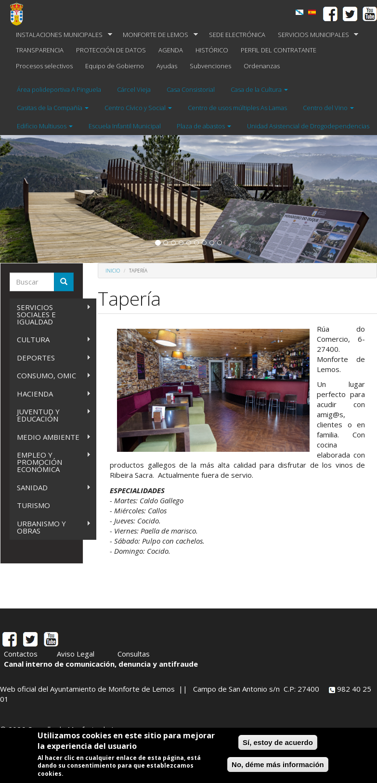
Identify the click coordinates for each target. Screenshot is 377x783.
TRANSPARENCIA (40, 50)
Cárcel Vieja (134, 89)
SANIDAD (50, 488)
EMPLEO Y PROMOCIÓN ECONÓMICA (50, 462)
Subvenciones (210, 66)
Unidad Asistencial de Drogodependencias (308, 126)
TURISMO (33, 505)
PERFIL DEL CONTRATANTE (278, 50)
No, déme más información (278, 764)
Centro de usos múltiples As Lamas (237, 107)
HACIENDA (50, 394)
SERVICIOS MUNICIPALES (315, 34)
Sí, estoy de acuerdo (278, 742)
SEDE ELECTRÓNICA (237, 34)
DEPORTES (50, 358)
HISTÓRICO (211, 50)
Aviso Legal (75, 654)
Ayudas (166, 66)
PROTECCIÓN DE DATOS (111, 50)
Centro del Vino (328, 107)
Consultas (133, 654)
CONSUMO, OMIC (50, 376)
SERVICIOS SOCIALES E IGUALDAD (50, 314)
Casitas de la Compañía (53, 107)
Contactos (21, 654)
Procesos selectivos (44, 66)
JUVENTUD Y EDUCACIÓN (50, 415)
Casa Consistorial (191, 89)
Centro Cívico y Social (138, 107)
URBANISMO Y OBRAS (50, 527)
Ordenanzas (262, 66)
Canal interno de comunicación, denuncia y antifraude (101, 664)
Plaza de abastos (204, 126)
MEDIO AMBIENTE (50, 437)
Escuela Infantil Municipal (125, 126)
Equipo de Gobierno (114, 66)
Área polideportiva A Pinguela (59, 89)
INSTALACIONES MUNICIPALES (61, 34)
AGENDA (170, 50)
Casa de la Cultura (259, 89)
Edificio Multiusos (45, 126)
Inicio (112, 270)
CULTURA (50, 340)
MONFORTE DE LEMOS (157, 34)
